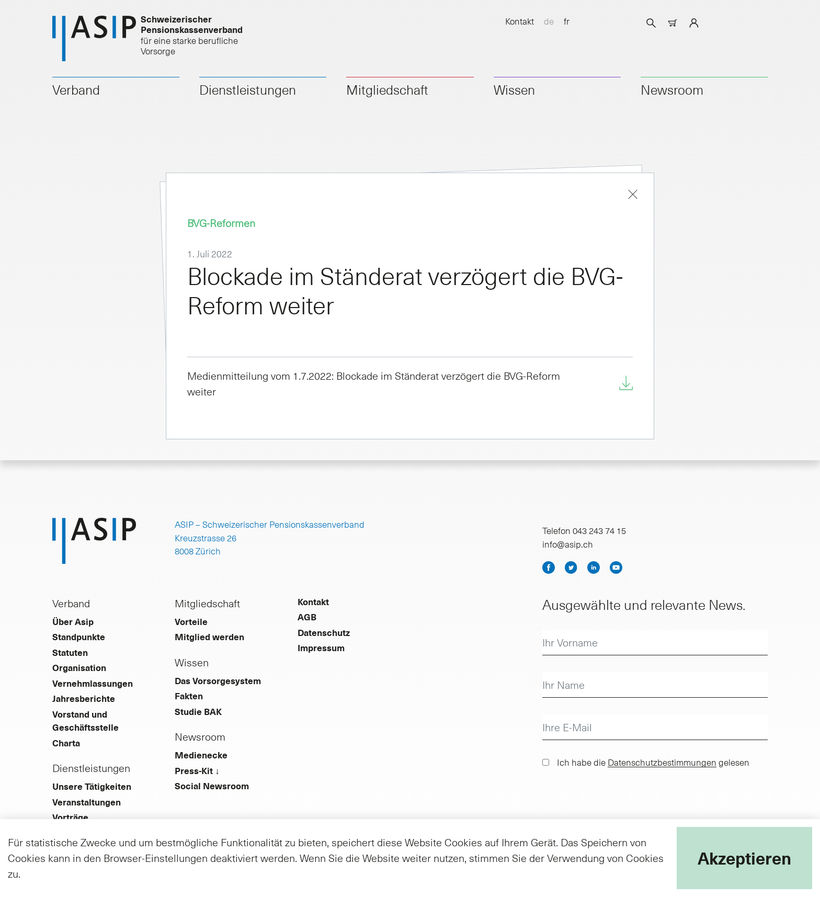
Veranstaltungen (86, 802)
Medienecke (201, 755)
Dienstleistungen (247, 89)
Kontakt (519, 21)
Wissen (514, 89)
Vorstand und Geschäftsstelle (85, 720)
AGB (307, 616)
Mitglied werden (209, 636)
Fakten (189, 695)
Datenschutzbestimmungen (662, 762)
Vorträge (70, 817)
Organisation (79, 667)
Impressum (321, 647)
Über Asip (73, 621)
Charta (66, 743)
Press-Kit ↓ (197, 770)
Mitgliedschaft (387, 89)
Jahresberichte (83, 698)
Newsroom (672, 89)
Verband (76, 89)
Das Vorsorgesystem (218, 680)
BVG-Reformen (221, 223)
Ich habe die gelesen (653, 762)
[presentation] (621, 800)
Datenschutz (324, 632)
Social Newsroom (212, 785)
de (549, 21)
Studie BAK (198, 711)
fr (567, 21)
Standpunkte (78, 636)
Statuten (70, 652)
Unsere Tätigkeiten (91, 786)
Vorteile (191, 621)
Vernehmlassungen (92, 683)
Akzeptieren (744, 857)
